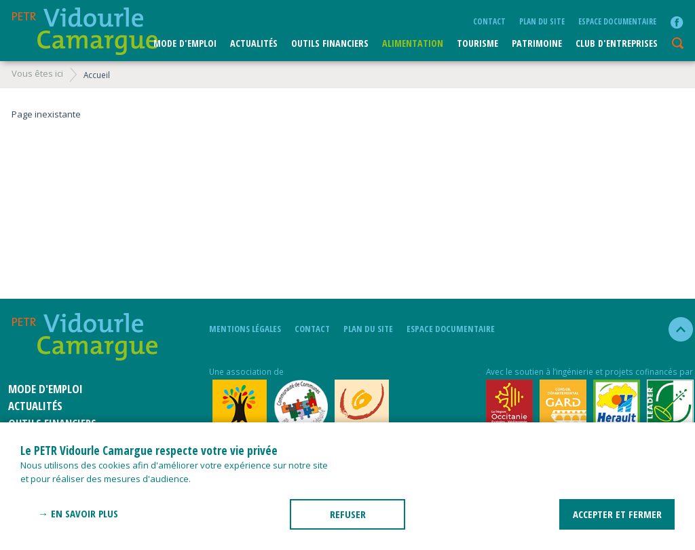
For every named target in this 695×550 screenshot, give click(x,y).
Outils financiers (330, 43)
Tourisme (477, 43)
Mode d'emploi (185, 43)
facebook (676, 22)
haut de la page (675, 329)
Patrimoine (537, 43)
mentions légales (245, 329)
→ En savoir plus (78, 513)
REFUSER (348, 514)
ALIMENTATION (412, 43)
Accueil (96, 74)
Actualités (254, 43)
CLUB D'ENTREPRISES (617, 43)
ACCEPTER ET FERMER (617, 514)
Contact (489, 21)
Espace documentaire (617, 21)
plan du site (542, 21)
